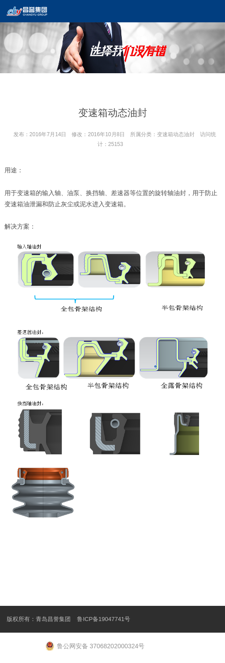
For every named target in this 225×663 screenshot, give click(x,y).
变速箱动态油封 (176, 134)
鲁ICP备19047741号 (103, 619)
